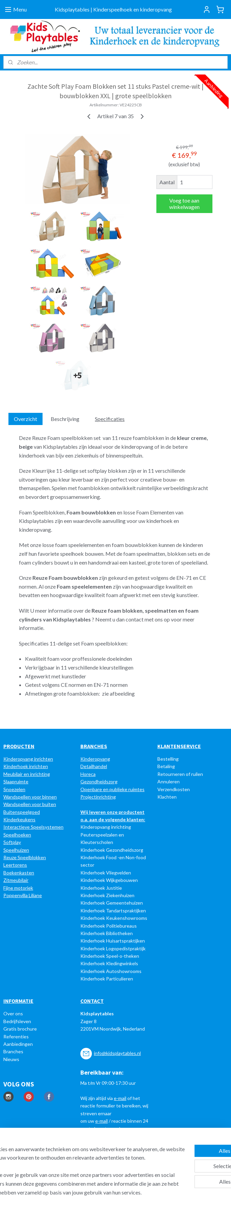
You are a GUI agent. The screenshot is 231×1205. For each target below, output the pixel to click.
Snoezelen (14, 789)
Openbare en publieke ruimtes (112, 789)
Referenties (16, 1036)
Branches (13, 1051)
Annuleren (168, 781)
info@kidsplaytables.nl (117, 1053)
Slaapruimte (15, 781)
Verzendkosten (173, 789)
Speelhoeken (17, 835)
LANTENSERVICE (181, 746)
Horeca (88, 774)
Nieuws (11, 1059)
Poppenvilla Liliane (22, 895)
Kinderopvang (95, 759)
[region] (71, 1153)
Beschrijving (65, 419)
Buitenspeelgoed (21, 812)
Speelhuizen (16, 850)
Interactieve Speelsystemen (33, 827)
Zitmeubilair (15, 880)
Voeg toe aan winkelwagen (184, 203)
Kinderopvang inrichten (28, 759)
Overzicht (25, 419)
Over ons (13, 1013)
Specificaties (110, 419)
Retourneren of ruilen (180, 774)
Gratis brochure (20, 1029)
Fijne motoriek (18, 888)
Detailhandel (93, 766)
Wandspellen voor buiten (29, 804)
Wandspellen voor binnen (30, 797)
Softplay (12, 842)
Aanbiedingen (18, 1044)
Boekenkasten (18, 872)
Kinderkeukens (19, 819)
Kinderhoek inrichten (25, 766)
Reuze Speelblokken (24, 857)
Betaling (166, 766)
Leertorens (15, 865)
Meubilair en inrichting (26, 774)
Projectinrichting (98, 797)
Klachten (167, 797)
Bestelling (168, 759)
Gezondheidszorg (99, 781)
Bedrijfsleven (17, 1021)
